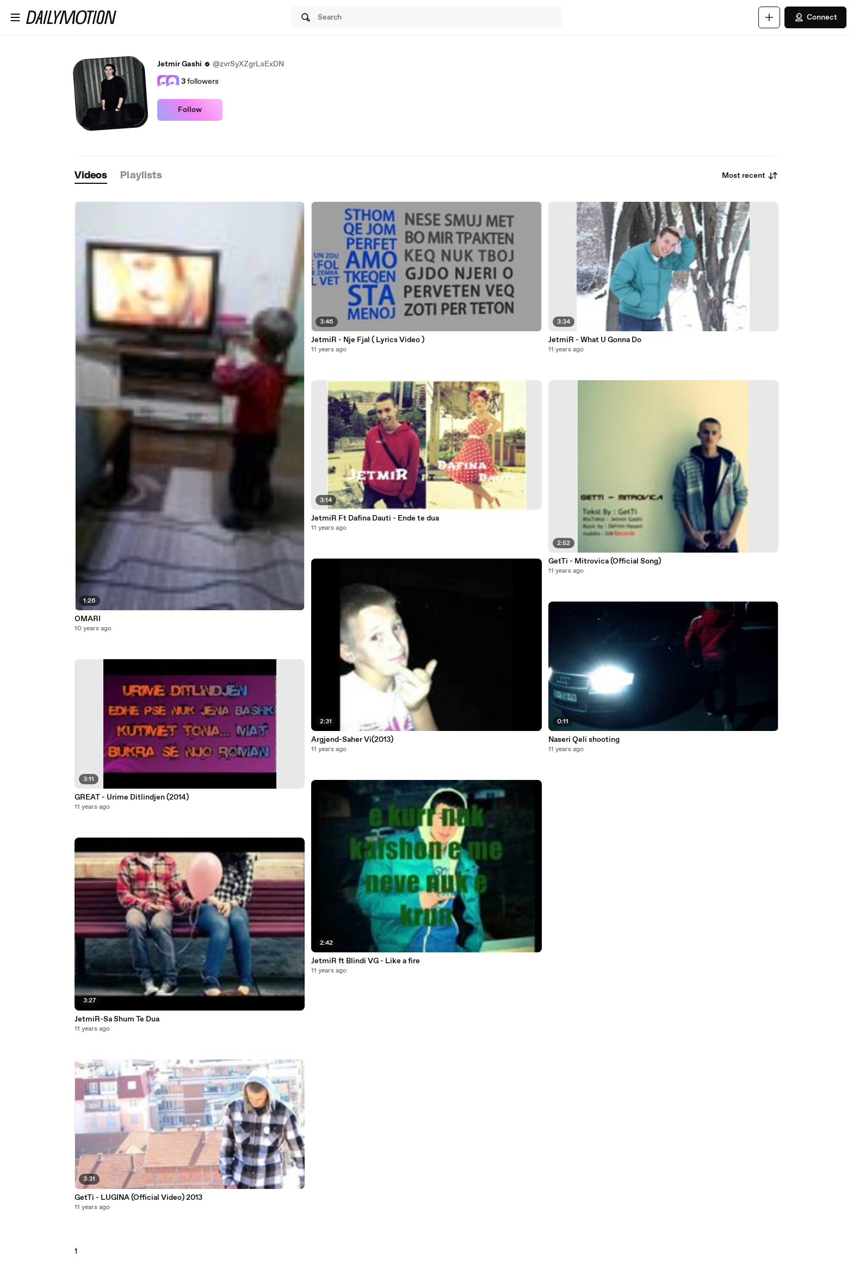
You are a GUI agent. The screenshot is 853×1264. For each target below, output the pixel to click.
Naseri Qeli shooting (584, 739)
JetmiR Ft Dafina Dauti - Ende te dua (375, 518)
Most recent (750, 175)
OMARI (88, 619)
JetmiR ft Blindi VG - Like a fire (365, 961)
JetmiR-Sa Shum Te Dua (117, 1019)
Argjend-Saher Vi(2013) (352, 739)
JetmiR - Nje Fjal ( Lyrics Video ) (367, 340)
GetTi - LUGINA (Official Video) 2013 (138, 1197)
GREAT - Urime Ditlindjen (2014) (132, 797)
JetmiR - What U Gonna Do (594, 340)
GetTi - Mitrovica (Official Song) (604, 561)
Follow (190, 110)
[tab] (91, 176)
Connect (815, 17)
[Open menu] (15, 17)
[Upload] (769, 17)
